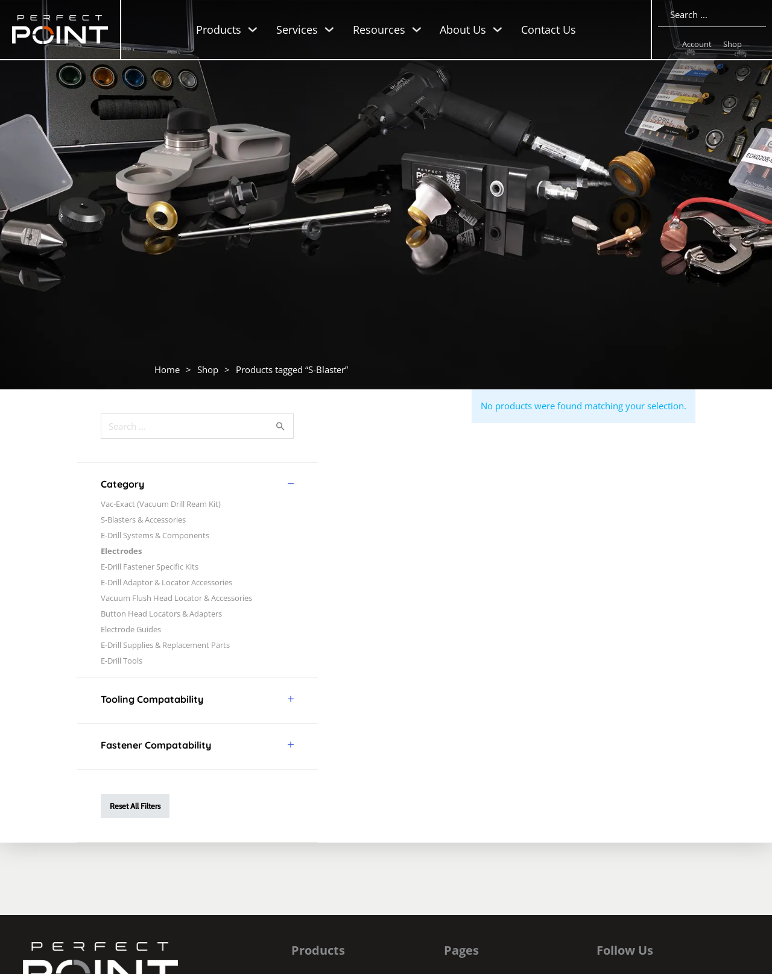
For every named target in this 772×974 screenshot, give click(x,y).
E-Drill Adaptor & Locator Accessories (166, 582)
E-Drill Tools (121, 660)
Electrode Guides (131, 629)
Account (697, 44)
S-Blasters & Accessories (143, 519)
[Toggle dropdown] (252, 29)
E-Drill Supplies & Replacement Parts (165, 644)
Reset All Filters (135, 806)
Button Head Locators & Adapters (161, 613)
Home (167, 369)
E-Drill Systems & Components (155, 535)
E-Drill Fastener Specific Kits (149, 566)
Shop (732, 44)
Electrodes (121, 550)
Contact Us (548, 29)
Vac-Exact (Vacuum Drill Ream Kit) (161, 503)
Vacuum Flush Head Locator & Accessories (176, 597)
